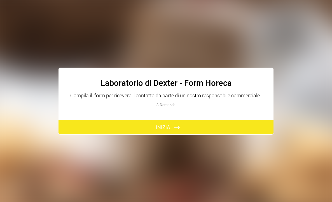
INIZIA (163, 127)
